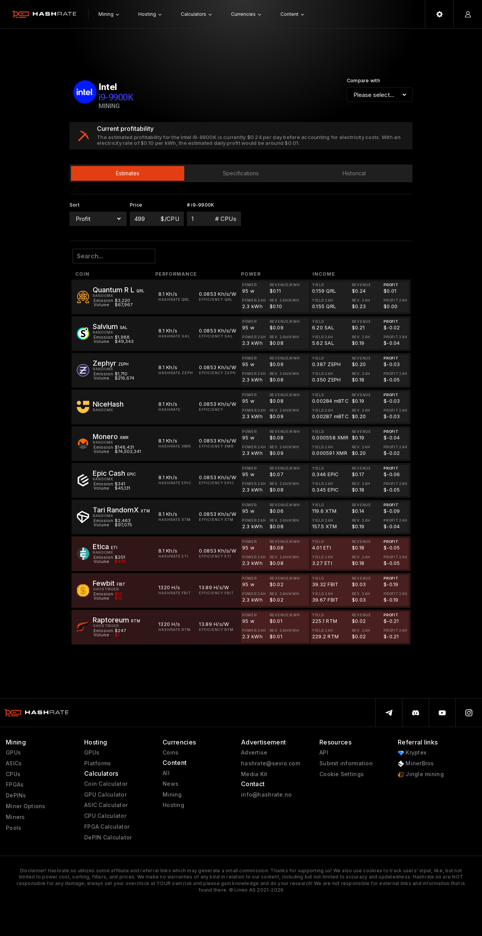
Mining (172, 795)
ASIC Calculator (105, 805)
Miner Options (26, 806)
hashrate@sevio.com (270, 763)
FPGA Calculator (106, 827)
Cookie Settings (341, 774)
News (170, 784)
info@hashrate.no (266, 795)
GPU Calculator (105, 795)
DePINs (16, 795)
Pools (13, 828)
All (166, 773)
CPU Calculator (105, 816)
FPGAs (15, 785)
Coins (170, 752)
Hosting (173, 805)
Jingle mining (421, 774)
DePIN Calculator (108, 837)
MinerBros (416, 763)
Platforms (97, 763)
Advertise (254, 752)
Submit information (346, 763)
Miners (15, 817)
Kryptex (412, 752)
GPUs (13, 752)
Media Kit (254, 774)
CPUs (13, 774)
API (323, 752)
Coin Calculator (105, 784)
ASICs (14, 763)
